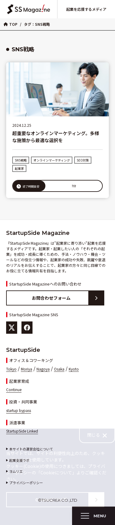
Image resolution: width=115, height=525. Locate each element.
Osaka (59, 368)
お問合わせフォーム (68, 298)
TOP (10, 24)
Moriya (26, 368)
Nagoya (43, 368)
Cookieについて (69, 500)
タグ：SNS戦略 (37, 24)
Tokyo (11, 368)
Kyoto (74, 368)
